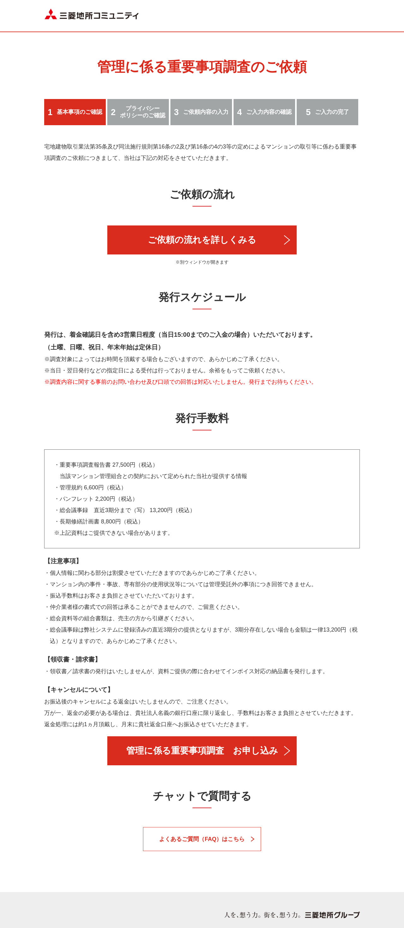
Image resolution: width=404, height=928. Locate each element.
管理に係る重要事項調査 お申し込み (202, 751)
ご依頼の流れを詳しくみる (202, 240)
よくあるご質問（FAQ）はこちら (202, 839)
